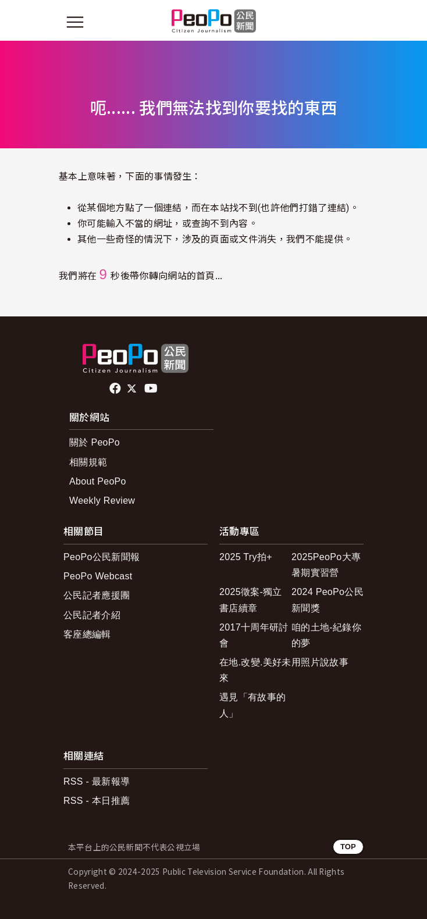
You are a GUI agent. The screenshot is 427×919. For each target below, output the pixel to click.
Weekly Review (102, 500)
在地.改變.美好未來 (255, 670)
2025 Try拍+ (245, 557)
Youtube (151, 388)
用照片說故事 (319, 662)
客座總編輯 (87, 634)
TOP (348, 846)
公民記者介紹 (91, 615)
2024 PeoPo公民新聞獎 (327, 599)
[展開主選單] (75, 22)
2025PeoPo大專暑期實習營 (326, 565)
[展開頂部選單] (352, 22)
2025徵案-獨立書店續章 (250, 599)
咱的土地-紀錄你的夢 (326, 635)
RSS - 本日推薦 (96, 801)
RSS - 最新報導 (96, 781)
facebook (116, 388)
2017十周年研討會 (253, 635)
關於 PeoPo (94, 442)
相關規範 (88, 462)
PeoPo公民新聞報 (101, 557)
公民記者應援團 (96, 595)
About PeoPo (97, 481)
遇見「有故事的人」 (252, 705)
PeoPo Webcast (98, 576)
